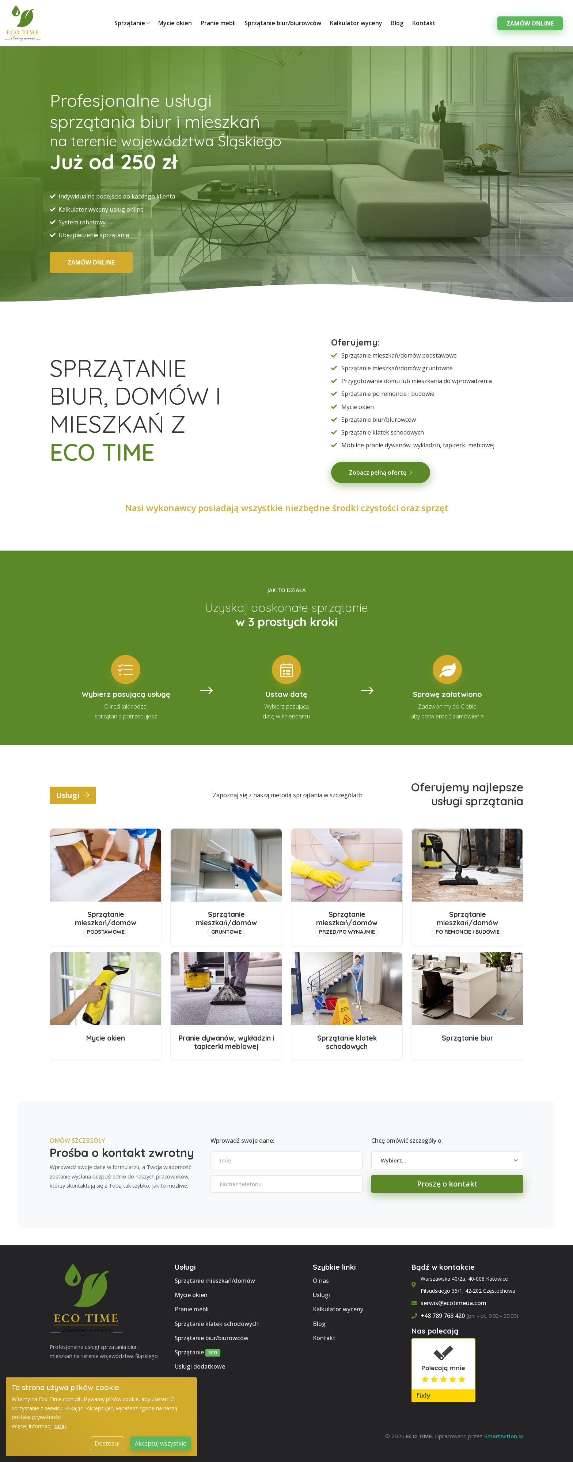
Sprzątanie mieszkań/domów (215, 1281)
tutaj (60, 1438)
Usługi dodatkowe (200, 1366)
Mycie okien (175, 23)
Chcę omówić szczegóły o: (407, 1141)
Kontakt (424, 23)
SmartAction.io (503, 1436)
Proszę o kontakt (447, 1184)
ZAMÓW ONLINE (91, 262)
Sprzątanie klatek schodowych (217, 1324)
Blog (397, 23)
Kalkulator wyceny (356, 23)
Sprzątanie (131, 23)
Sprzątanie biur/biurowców (282, 23)
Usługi (73, 795)
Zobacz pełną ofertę (380, 472)
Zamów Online (530, 23)
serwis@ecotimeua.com (453, 1303)
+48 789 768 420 (443, 1316)
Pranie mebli (218, 23)
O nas (321, 1281)
